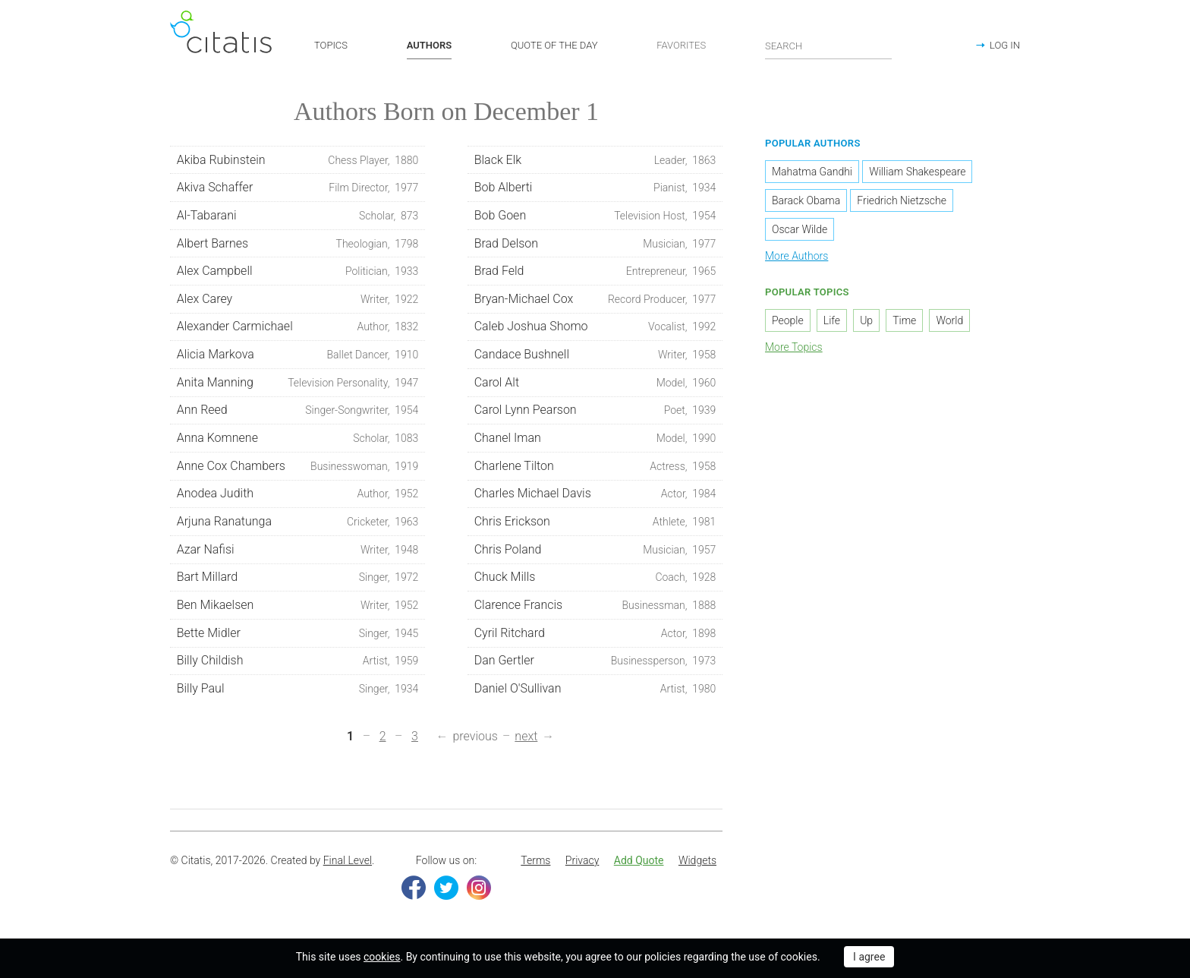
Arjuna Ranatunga (298, 525)
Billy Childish (298, 664)
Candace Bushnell (595, 358)
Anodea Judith (298, 496)
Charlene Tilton (595, 469)
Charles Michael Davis (595, 496)
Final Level (347, 863)
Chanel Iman (595, 441)
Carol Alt (595, 386)
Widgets (697, 863)
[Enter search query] (828, 45)
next (526, 739)
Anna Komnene (298, 441)
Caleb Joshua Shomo (595, 329)
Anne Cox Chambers (298, 469)
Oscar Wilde (799, 232)
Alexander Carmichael (298, 329)
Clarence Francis (595, 608)
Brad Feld (595, 274)
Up (866, 323)
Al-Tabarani (298, 219)
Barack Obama (806, 203)
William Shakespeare (917, 175)
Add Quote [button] (639, 863)
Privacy (582, 863)
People (788, 323)
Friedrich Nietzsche (901, 203)
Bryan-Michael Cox (595, 302)
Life (831, 323)
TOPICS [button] (331, 45)
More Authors (796, 259)
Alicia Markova (298, 358)
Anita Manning (298, 386)
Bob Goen (595, 219)
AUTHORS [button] (429, 45)
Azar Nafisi (298, 553)
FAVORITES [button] (681, 45)
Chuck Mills (595, 580)
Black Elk (595, 162)
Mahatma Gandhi (812, 175)
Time (904, 323)
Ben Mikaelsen (298, 608)
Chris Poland (595, 553)
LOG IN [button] (1005, 45)
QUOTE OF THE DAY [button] (554, 45)
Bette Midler (298, 636)
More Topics (794, 349)
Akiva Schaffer (298, 190)
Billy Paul (298, 692)
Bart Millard (298, 580)
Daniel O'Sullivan (595, 692)
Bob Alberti (595, 190)
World (949, 323)
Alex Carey (298, 302)
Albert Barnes (298, 246)
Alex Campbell (298, 274)
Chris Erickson (595, 525)
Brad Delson (595, 246)
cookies (382, 957)
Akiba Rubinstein (298, 162)
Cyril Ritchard (595, 636)
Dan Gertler (595, 664)
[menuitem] (535, 864)
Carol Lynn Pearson (595, 413)
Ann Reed (298, 413)
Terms (535, 863)
